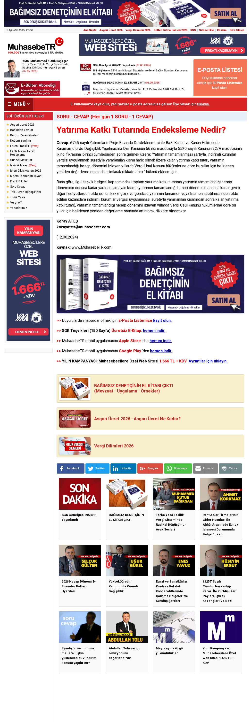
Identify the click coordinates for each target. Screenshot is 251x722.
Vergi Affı (16, 202)
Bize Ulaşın (237, 30)
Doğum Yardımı (20, 140)
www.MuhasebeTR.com (91, 247)
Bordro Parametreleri (24, 135)
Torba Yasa (17, 197)
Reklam (221, 30)
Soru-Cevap (17, 186)
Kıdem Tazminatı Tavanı (26, 176)
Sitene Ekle (206, 30)
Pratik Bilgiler (19, 181)
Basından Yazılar (21, 130)
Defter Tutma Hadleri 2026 (170, 30)
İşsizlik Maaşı (23, 165)
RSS (193, 30)
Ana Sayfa (90, 30)
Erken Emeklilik (24, 146)
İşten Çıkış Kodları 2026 (25, 170)
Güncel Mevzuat (21, 160)
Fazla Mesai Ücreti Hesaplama (22, 153)
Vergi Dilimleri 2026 (138, 30)
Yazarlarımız (18, 208)
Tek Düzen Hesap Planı (25, 192)
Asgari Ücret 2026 (111, 30)
